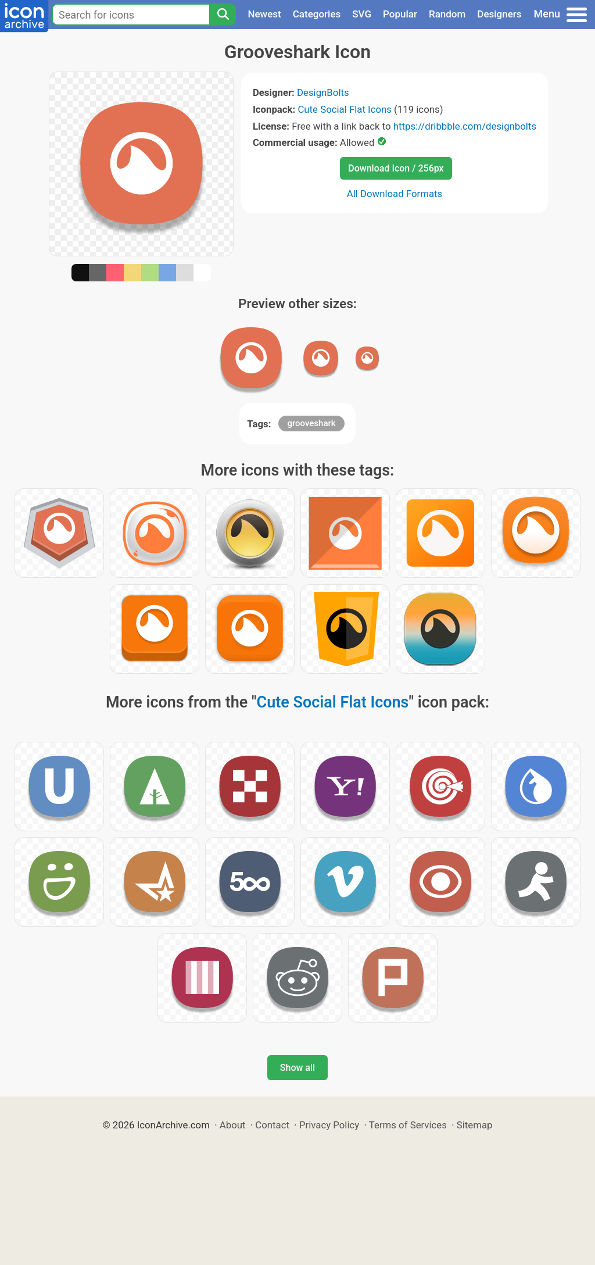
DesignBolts (323, 92)
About (233, 1125)
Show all (297, 1067)
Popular (400, 14)
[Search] (222, 14)
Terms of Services (408, 1125)
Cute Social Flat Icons (344, 109)
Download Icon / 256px (395, 168)
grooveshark (311, 423)
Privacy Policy (329, 1125)
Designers (499, 14)
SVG (361, 14)
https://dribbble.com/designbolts (464, 126)
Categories (317, 14)
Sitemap (475, 1125)
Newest (264, 14)
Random (447, 14)
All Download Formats (395, 193)
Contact (272, 1125)
